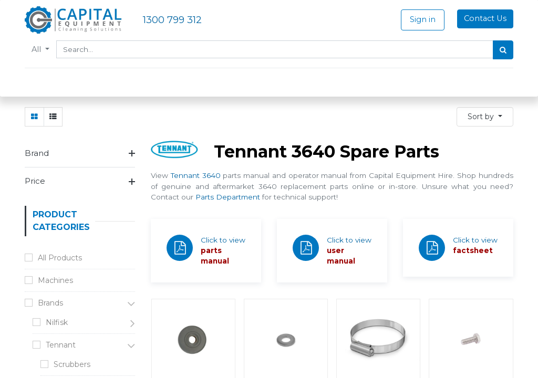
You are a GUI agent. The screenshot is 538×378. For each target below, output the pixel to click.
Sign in (423, 19)
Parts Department (227, 197)
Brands (50, 303)
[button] (485, 117)
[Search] (503, 49)
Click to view (223, 240)
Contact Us (485, 18)
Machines (55, 280)
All (37, 49)
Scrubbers (72, 364)
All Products (60, 257)
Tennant (61, 345)
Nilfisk (57, 322)
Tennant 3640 (196, 175)
